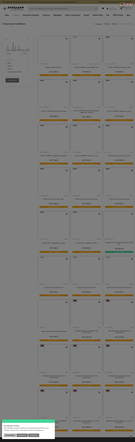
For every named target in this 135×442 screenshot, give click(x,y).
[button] (122, 5)
